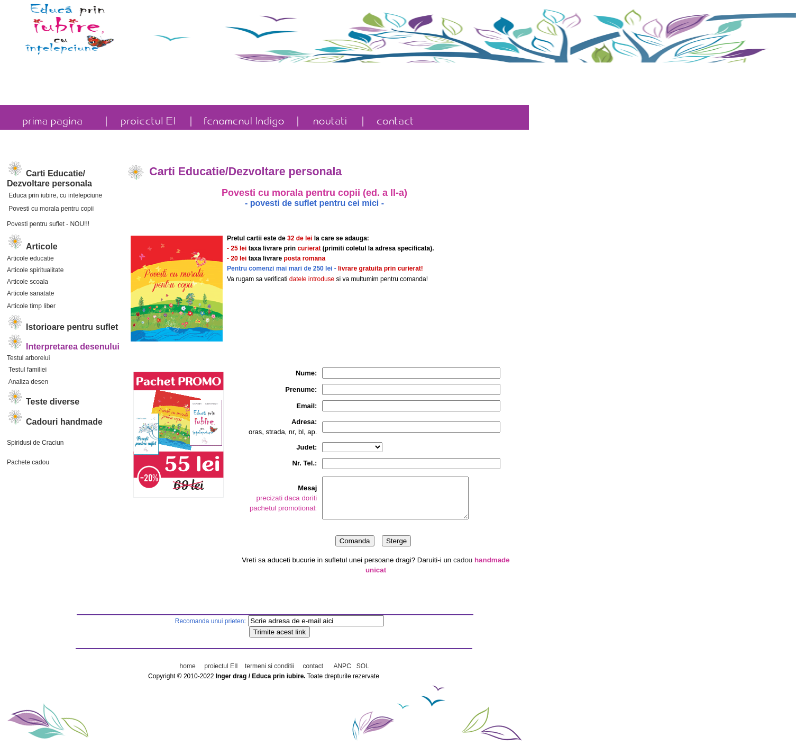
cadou (463, 564)
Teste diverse (52, 401)
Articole (42, 246)
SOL (362, 666)
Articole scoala (27, 281)
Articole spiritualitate (35, 270)
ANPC (342, 666)
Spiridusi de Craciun (35, 442)
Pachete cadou (28, 462)
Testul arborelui (28, 358)
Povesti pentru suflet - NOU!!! (48, 224)
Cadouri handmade (64, 421)
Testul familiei (27, 369)
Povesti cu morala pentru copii (50, 208)
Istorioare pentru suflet (62, 326)
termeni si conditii (268, 666)
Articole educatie (30, 258)
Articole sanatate (30, 293)
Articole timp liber (31, 306)
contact (313, 666)
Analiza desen (27, 381)
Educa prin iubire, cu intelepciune (54, 195)
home (188, 666)
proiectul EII (220, 666)
